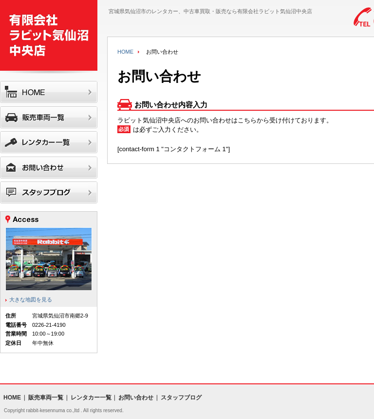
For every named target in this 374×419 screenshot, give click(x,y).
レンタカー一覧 (91, 397)
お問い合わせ (135, 397)
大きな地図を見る (30, 299)
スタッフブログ (181, 397)
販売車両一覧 (45, 397)
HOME (125, 52)
